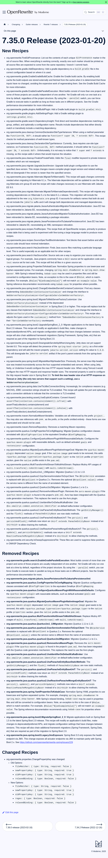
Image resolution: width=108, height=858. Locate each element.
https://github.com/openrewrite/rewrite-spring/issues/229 (46, 742)
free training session (81, 2)
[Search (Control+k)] (94, 12)
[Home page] (4, 24)
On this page (10, 31)
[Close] (106, 2)
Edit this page (10, 812)
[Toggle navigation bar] (4, 12)
